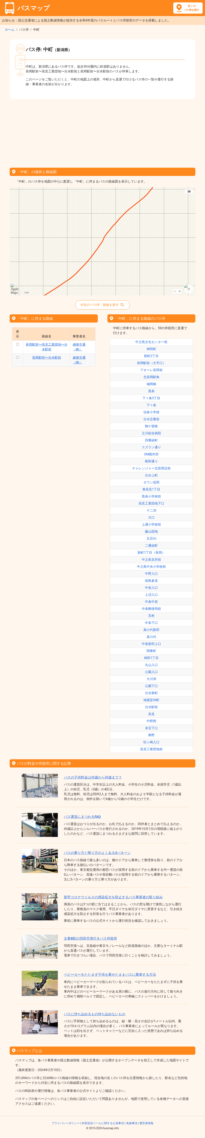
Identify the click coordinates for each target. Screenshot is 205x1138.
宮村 (151, 616)
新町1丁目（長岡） (151, 552)
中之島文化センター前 (151, 342)
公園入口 (151, 672)
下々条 (151, 405)
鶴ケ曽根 (151, 426)
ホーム (9, 29)
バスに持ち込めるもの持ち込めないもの (94, 1014)
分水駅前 (151, 707)
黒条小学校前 (151, 496)
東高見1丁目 (151, 489)
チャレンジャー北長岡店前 (151, 468)
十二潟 (151, 510)
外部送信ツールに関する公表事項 (103, 1123)
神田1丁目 (151, 658)
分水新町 (151, 693)
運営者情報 (146, 1123)
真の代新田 (151, 630)
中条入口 (151, 588)
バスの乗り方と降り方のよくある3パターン (97, 853)
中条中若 (151, 602)
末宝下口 (151, 728)
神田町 (151, 349)
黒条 (151, 391)
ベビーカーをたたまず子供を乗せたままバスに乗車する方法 (110, 975)
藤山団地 (151, 531)
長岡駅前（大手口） (151, 363)
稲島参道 (151, 581)
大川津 (151, 679)
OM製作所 (151, 454)
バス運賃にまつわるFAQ (82, 817)
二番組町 (151, 545)
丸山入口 (151, 665)
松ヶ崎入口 (151, 742)
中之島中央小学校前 (151, 566)
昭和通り (151, 461)
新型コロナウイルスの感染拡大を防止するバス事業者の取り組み (113, 897)
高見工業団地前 (151, 749)
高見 (151, 714)
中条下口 (151, 623)
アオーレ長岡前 (151, 370)
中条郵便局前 (151, 609)
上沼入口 (151, 595)
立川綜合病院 (151, 433)
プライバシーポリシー (66, 1123)
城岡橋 (151, 384)
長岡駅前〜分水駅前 (46, 357)
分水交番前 (151, 419)
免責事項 (131, 1123)
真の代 (151, 637)
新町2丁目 (151, 356)
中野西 (151, 721)
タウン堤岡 (151, 482)
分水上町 (151, 475)
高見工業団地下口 (151, 503)
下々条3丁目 (151, 398)
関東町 (151, 651)
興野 (151, 735)
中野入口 (151, 574)
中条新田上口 (151, 644)
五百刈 (151, 538)
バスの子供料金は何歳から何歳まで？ (93, 777)
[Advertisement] (102, 132)
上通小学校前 (151, 524)
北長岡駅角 (151, 377)
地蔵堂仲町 (151, 700)
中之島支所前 (151, 559)
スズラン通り (151, 447)
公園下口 (151, 686)
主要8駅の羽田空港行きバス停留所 (90, 938)
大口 (151, 517)
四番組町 (151, 440)
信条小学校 (151, 412)
